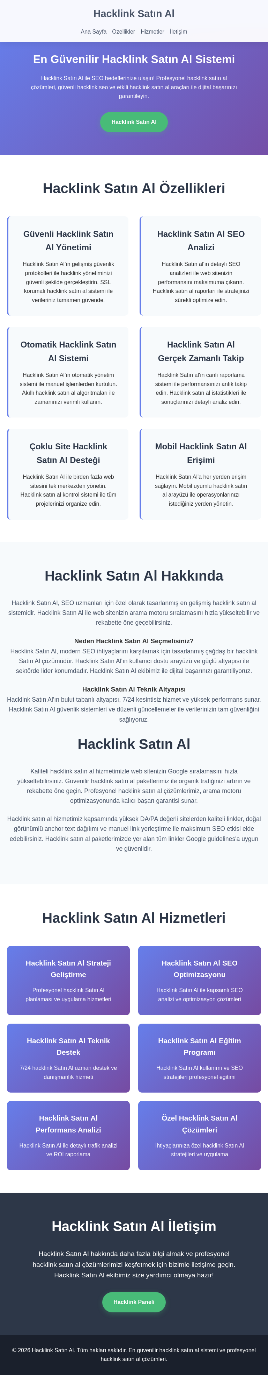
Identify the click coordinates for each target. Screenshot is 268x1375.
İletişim (178, 32)
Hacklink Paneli (133, 1302)
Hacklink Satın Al (134, 13)
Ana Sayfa (94, 32)
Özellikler (123, 32)
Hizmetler (152, 32)
